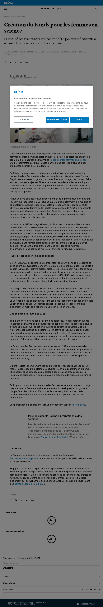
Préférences (23, 119)
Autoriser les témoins (57, 119)
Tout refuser (79, 119)
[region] (51, 107)
